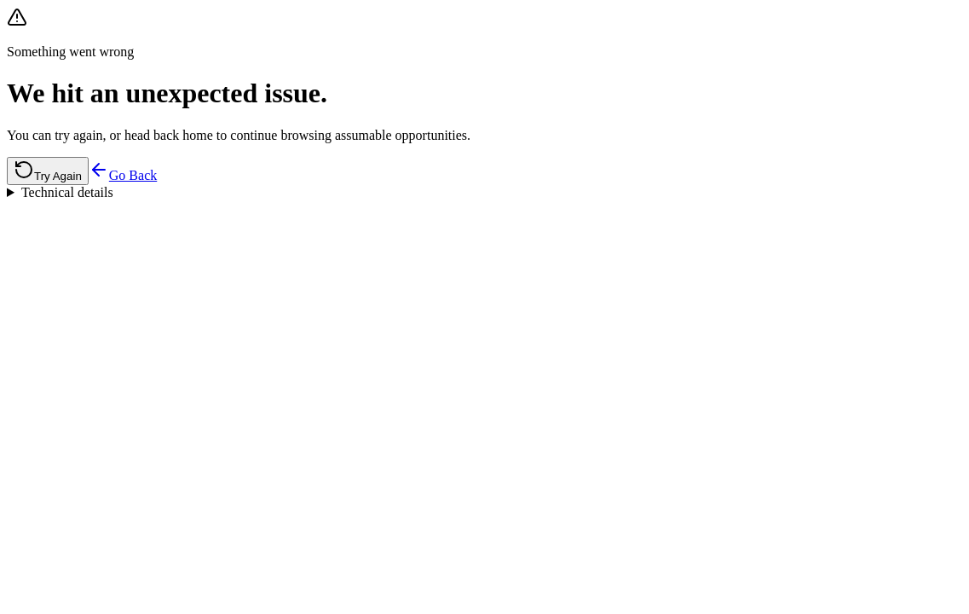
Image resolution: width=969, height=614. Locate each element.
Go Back (123, 175)
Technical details (67, 192)
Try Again (48, 170)
